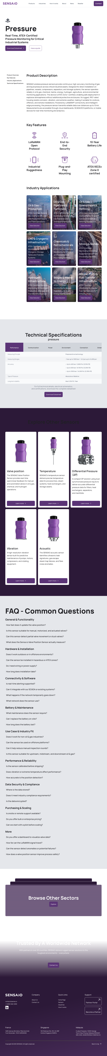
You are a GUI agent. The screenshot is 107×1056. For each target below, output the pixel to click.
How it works (54, 3)
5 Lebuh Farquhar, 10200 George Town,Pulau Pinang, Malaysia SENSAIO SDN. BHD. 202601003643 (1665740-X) (88, 1033)
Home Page (61, 1000)
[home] (10, 3)
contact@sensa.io (11, 1001)
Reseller (80, 3)
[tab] (14, 347)
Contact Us (35, 1002)
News (72, 3)
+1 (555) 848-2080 (11, 1004)
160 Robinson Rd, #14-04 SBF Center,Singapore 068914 (50, 1032)
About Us (35, 1000)
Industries (61, 1005)
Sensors (60, 1002)
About (64, 3)
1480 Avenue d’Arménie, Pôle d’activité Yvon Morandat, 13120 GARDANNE (17, 1032)
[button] (31, 3)
